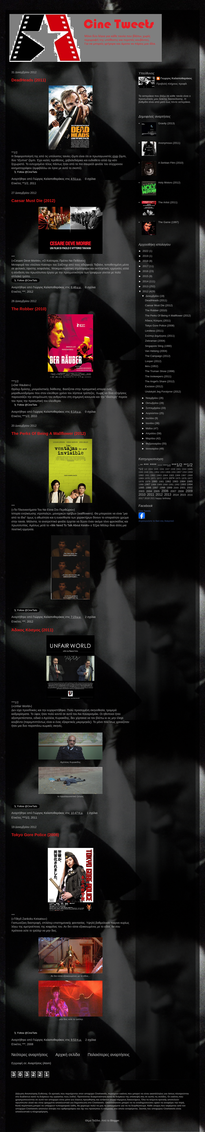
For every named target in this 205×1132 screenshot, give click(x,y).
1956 (173, 472)
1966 (177, 475)
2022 (146, 250)
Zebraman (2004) (155, 340)
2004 (149, 491)
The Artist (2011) (167, 202)
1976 (184, 478)
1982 (168, 481)
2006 (164, 491)
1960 (141, 475)
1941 (178, 469)
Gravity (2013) (166, 123)
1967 (183, 475)
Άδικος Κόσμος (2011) (32, 630)
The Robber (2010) (28, 309)
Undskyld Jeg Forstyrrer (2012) (163, 391)
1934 (150, 469)
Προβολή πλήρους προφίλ (172, 83)
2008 (30, 1044)
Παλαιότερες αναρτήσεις (109, 1054)
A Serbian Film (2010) (170, 162)
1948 (146, 472)
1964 (165, 475)
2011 (33, 183)
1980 (154, 481)
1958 (184, 472)
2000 (176, 487)
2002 (190, 487)
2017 (146, 266)
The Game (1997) (168, 222)
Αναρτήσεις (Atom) (39, 1063)
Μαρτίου (151, 438)
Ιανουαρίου (152, 448)
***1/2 (25, 416)
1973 (165, 478)
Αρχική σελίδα (67, 1054)
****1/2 (167, 465)
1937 (167, 469)
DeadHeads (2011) (28, 80)
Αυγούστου (152, 413)
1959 (190, 472)
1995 (141, 487)
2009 (189, 491)
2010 (34, 416)
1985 (190, 481)
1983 (175, 481)
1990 (165, 484)
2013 (146, 286)
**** (153, 464)
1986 (141, 484)
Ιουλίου (150, 418)
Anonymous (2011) (169, 142)
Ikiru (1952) (151, 366)
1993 (183, 484)
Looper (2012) (153, 361)
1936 (161, 469)
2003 (141, 491)
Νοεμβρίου (152, 397)
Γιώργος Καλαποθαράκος (49, 178)
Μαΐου (150, 428)
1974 (171, 478)
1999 (169, 487)
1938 (173, 469)
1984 (182, 481)
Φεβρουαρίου (154, 443)
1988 (153, 484)
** (141, 465)
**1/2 (25, 183)
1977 (190, 478)
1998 (162, 487)
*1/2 (141, 468)
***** (160, 465)
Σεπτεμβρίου (153, 407)
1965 (171, 475)
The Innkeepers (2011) (158, 376)
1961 (147, 475)
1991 (171, 484)
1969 (141, 478)
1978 (141, 481)
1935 (156, 469)
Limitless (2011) (154, 330)
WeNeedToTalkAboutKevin (69, 525)
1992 (177, 484)
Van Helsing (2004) (156, 350)
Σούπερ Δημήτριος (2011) (160, 335)
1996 (148, 487)
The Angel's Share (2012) (159, 381)
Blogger (114, 1120)
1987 (147, 484)
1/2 (145, 469)
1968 (190, 475)
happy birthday (163, 498)
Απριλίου (151, 433)
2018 (146, 260)
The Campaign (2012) (157, 355)
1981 (161, 481)
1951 (151, 472)
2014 (146, 281)
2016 (146, 271)
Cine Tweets (145, 511)
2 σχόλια (90, 617)
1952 (156, 472)
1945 (190, 469)
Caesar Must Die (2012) (33, 200)
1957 (179, 472)
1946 (141, 472)
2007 (173, 491)
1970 (147, 478)
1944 (184, 469)
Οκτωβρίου (152, 402)
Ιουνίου (150, 423)
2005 (157, 491)
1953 (162, 472)
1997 (155, 487)
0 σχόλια (90, 178)
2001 (183, 487)
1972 (159, 478)
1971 (153, 478)
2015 (146, 276)
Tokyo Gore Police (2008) (35, 835)
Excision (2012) (154, 386)
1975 (178, 478)
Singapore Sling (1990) (158, 345)
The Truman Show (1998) (159, 371)
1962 (153, 475)
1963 (159, 475)
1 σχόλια (92, 813)
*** (23, 291)
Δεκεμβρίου (153, 295)
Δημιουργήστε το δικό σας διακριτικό (156, 521)
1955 (167, 472)
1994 (190, 484)
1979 (147, 481)
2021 (152, 498)
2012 (30, 291)
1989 (159, 484)
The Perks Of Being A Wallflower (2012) (48, 433)
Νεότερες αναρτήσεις (29, 1054)
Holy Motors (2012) (169, 182)
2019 (146, 255)
